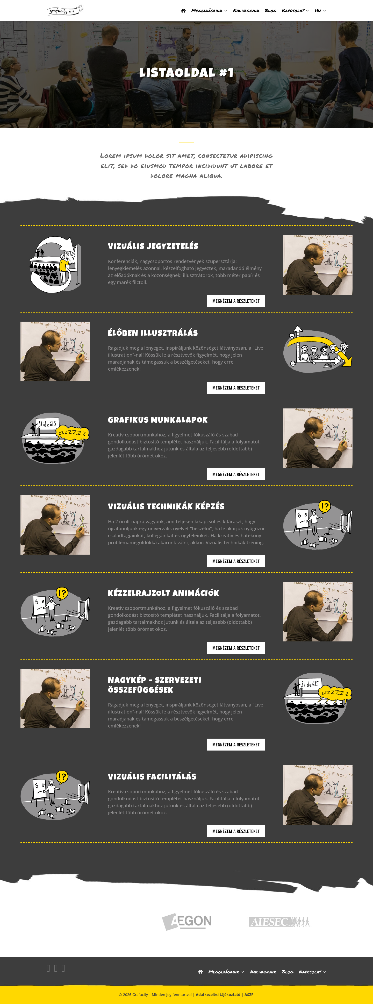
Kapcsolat (293, 10)
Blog (270, 10)
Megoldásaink (206, 10)
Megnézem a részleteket (236, 301)
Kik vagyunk (246, 10)
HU (318, 10)
